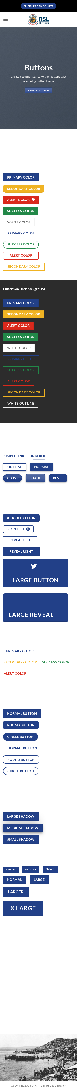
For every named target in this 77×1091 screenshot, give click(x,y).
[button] (5, 19)
